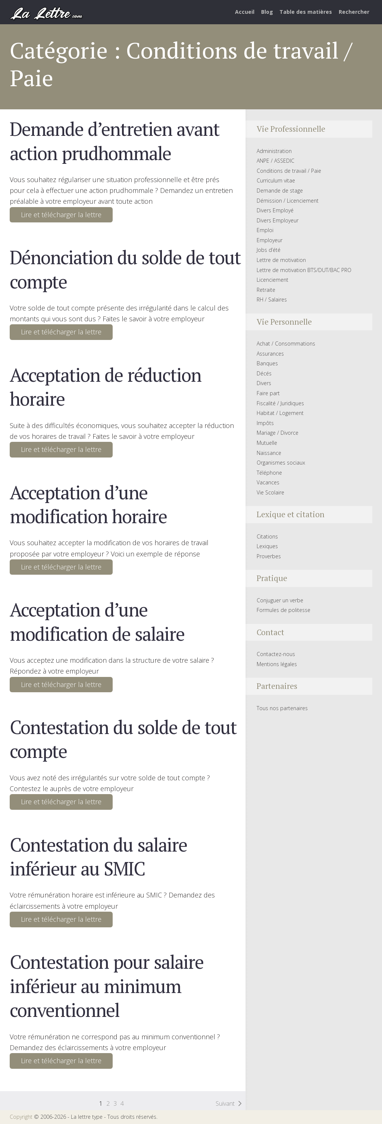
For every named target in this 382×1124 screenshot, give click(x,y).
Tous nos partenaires (282, 708)
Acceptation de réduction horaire (105, 386)
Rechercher (354, 11)
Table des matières (305, 11)
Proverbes (269, 556)
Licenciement (272, 279)
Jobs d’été (269, 249)
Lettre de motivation (281, 259)
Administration (274, 150)
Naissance (269, 452)
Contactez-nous (276, 654)
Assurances (270, 353)
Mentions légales (277, 664)
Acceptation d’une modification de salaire (97, 621)
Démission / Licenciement (288, 200)
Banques (267, 363)
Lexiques (267, 546)
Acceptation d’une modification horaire (88, 504)
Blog (267, 11)
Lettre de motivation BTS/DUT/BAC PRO (304, 270)
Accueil (244, 11)
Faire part (268, 393)
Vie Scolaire (270, 492)
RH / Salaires (272, 299)
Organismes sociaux (281, 462)
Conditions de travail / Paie (289, 170)
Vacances (268, 482)
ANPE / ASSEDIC (275, 160)
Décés (264, 373)
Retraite (266, 289)
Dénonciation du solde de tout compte (125, 269)
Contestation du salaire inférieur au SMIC (98, 856)
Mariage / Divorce (277, 432)
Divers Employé (275, 210)
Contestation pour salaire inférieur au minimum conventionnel (106, 985)
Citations (267, 536)
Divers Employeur (277, 220)
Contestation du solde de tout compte (123, 739)
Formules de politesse (283, 609)
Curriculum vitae (276, 180)
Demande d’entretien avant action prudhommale (114, 140)
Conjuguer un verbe (280, 600)
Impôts (265, 423)
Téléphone (269, 472)
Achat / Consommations (286, 343)
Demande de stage (280, 190)
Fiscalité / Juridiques (280, 403)
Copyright (21, 1116)
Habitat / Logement (280, 412)
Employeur (269, 240)
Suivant (225, 1103)
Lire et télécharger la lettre (61, 214)
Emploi (265, 230)
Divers (264, 383)
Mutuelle (267, 442)
